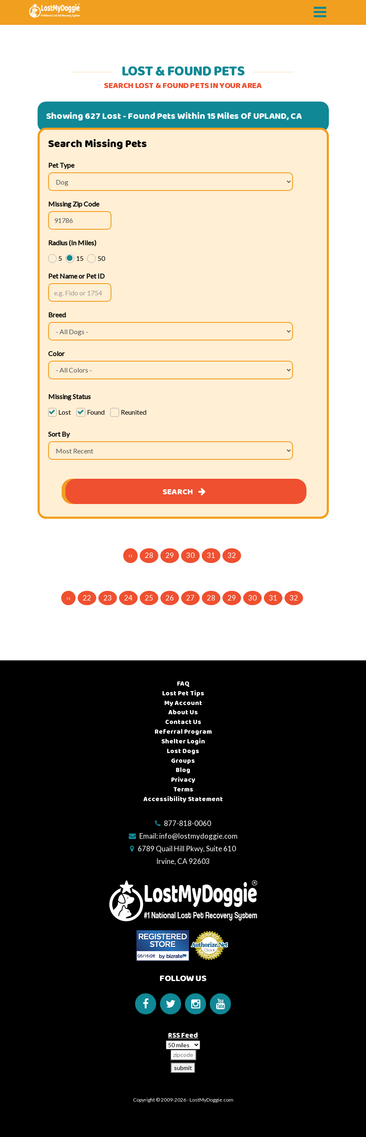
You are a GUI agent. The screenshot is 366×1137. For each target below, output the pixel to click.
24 (128, 597)
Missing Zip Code (73, 204)
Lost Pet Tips (183, 693)
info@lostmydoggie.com (198, 835)
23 (107, 597)
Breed (57, 315)
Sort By (59, 434)
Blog (183, 770)
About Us (183, 712)
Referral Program (183, 732)
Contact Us (183, 722)
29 (169, 555)
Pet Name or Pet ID (76, 276)
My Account (183, 703)
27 (190, 597)
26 (169, 597)
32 (232, 555)
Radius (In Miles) (72, 243)
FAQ (183, 683)
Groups (183, 761)
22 (87, 597)
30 (190, 555)
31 (211, 555)
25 (149, 597)
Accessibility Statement (183, 799)
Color (56, 353)
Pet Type (61, 165)
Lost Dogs (183, 751)
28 (149, 555)
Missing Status (69, 396)
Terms (183, 789)
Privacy (183, 780)
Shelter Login (183, 741)
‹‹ (130, 555)
